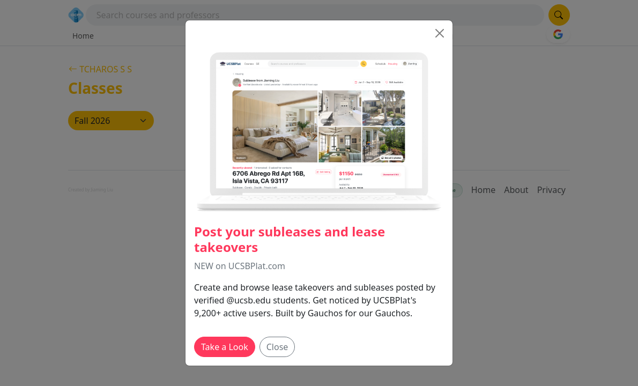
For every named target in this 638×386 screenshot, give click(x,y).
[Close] (439, 33)
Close (277, 347)
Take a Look (224, 347)
